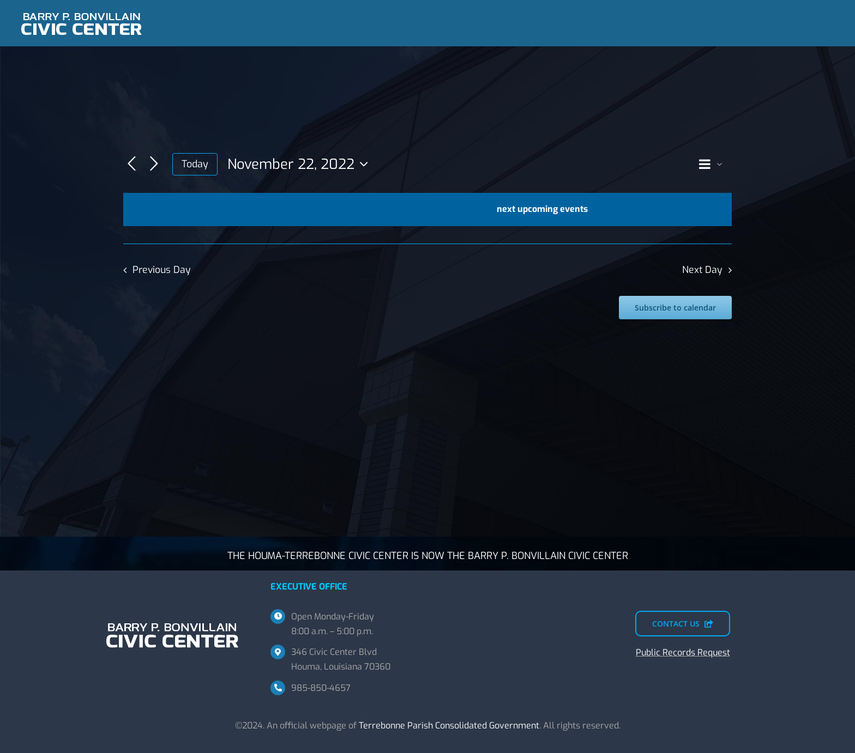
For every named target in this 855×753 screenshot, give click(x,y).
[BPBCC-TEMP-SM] (81, 9)
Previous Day (162, 269)
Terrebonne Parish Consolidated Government (449, 725)
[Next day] (154, 164)
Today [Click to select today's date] (195, 164)
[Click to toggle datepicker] (300, 164)
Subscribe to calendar (675, 307)
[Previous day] (131, 164)
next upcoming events (542, 209)
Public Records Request (683, 652)
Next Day (702, 269)
